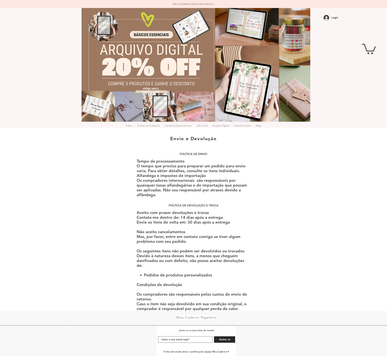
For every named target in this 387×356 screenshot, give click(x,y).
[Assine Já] (224, 339)
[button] (369, 48)
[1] (193, 1)
